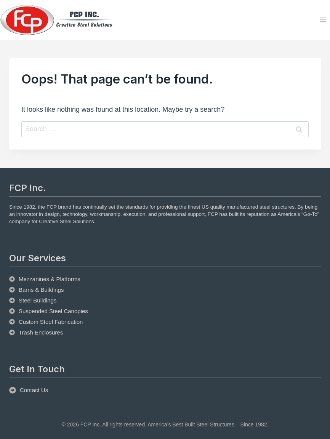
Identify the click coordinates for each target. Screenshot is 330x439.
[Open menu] (323, 20)
